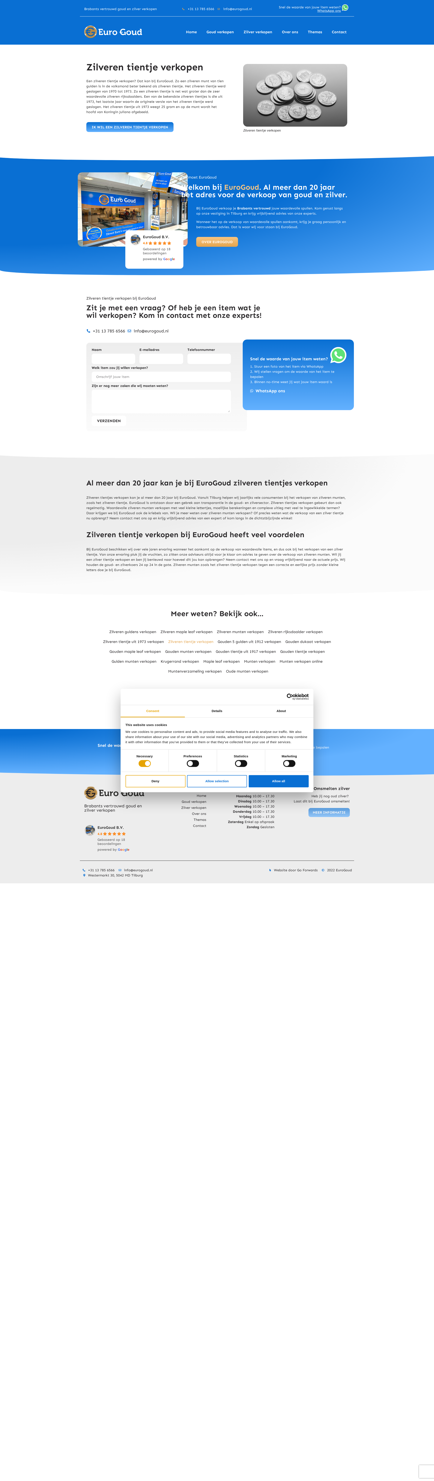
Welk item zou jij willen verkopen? (120, 368)
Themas (315, 32)
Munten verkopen (259, 661)
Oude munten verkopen (247, 671)
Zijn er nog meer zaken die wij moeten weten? (130, 386)
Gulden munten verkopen (134, 661)
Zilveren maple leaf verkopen (186, 631)
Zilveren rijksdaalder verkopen (295, 631)
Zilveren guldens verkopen (132, 631)
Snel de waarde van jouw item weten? (310, 9)
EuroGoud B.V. (156, 237)
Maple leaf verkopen (221, 661)
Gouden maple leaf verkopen (135, 651)
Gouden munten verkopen (188, 651)
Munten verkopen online (301, 661)
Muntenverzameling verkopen (195, 671)
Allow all (278, 781)
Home (191, 32)
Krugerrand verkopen (180, 661)
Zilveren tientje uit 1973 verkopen (133, 641)
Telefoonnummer (201, 350)
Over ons (290, 32)
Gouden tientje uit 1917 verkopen (246, 651)
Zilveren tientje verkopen (190, 641)
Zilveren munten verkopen (240, 631)
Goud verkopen (220, 32)
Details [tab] (217, 710)
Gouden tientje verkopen (302, 651)
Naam (97, 350)
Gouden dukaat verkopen (308, 641)
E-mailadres (149, 350)
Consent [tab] (152, 710)
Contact (339, 32)
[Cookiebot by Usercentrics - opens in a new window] (290, 697)
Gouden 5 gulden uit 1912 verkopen (249, 641)
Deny (155, 781)
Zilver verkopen (258, 32)
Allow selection (217, 781)
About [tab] (281, 710)
